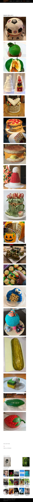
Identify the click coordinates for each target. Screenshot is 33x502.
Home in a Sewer (6, 494)
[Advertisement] (16, 9)
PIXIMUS (5, 1)
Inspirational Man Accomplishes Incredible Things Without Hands (27, 486)
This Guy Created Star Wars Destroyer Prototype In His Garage (6, 486)
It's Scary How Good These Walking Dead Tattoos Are (27, 495)
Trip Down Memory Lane (11, 494)
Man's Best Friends (11, 485)
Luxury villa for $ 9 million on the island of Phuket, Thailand (22, 486)
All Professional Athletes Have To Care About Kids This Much (16, 486)
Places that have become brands (22, 494)
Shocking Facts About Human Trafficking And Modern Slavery (16, 495)
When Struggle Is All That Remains (16, 477)
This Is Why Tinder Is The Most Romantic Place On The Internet (21, 477)
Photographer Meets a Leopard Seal (27, 477)
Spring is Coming (11, 476)
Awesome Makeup (6, 476)
